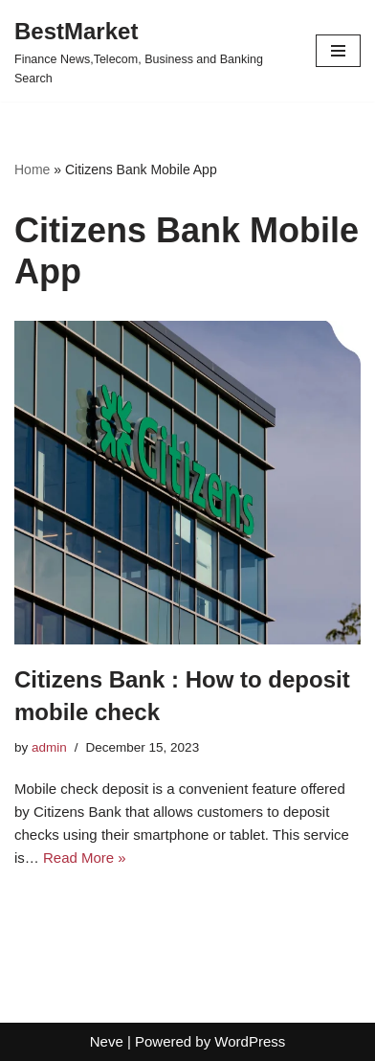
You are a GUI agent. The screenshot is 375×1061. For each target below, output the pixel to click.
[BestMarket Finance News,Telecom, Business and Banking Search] (150, 50)
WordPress (249, 1041)
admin (49, 747)
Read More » (84, 857)
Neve (106, 1041)
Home (32, 169)
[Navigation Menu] (338, 50)
